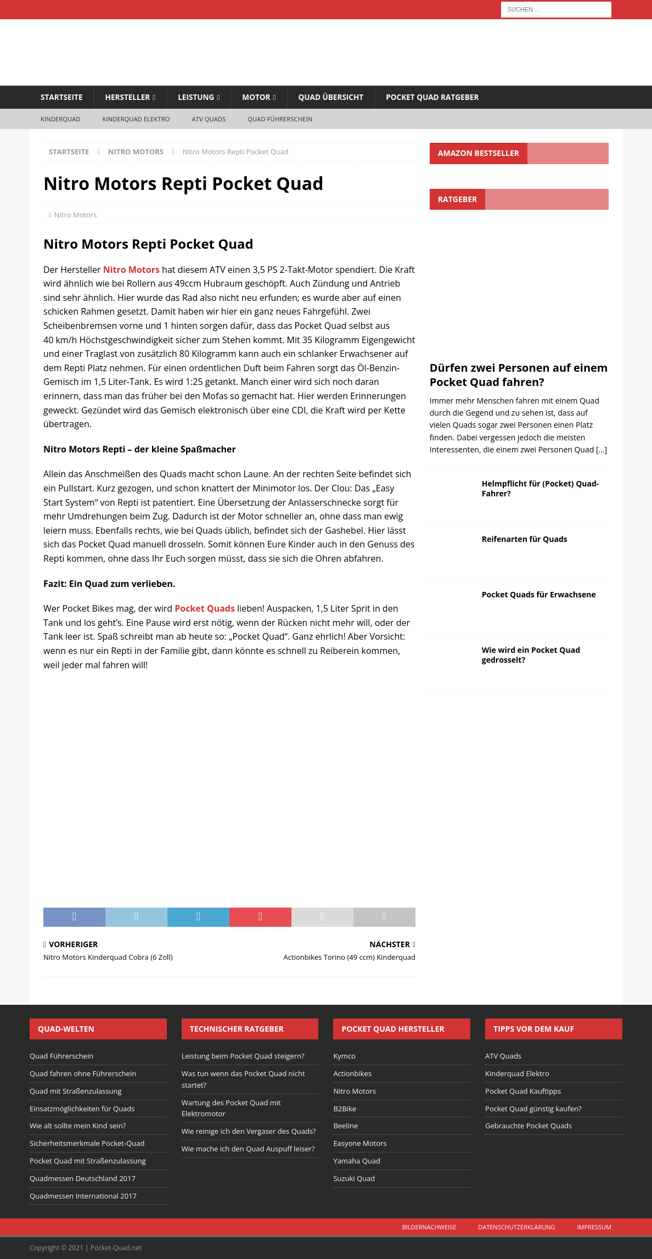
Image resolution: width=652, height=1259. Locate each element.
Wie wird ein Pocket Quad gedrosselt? (531, 655)
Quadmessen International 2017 (83, 1196)
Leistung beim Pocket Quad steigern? (243, 1056)
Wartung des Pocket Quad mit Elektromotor (231, 1108)
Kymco (344, 1056)
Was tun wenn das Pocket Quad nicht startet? (243, 1079)
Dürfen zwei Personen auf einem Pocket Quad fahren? (519, 374)
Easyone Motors (359, 1144)
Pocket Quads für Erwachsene (539, 594)
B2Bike (344, 1108)
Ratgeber (457, 199)
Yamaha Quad (356, 1161)
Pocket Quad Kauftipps (523, 1091)
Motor (261, 97)
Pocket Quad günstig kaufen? (533, 1108)
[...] (601, 450)
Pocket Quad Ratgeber (441, 97)
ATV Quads (209, 119)
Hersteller (129, 97)
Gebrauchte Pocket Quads (528, 1126)
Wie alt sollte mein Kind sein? (78, 1126)
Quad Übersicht (337, 97)
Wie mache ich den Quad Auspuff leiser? (248, 1149)
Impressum (594, 1227)
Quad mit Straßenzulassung (76, 1091)
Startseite (62, 97)
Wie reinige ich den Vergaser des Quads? (249, 1132)
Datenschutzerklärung (516, 1227)
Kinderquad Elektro (136, 119)
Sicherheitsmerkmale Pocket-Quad (87, 1144)
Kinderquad (61, 119)
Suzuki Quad (354, 1179)
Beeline (345, 1126)
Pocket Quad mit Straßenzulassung (88, 1161)
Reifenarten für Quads (524, 539)
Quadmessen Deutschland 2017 (83, 1179)
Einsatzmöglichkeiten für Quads (82, 1108)
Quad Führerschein (280, 119)
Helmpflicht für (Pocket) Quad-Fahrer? (540, 488)
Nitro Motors (75, 215)
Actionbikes (352, 1074)
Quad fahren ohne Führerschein (83, 1074)
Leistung (199, 97)
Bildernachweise (429, 1227)
